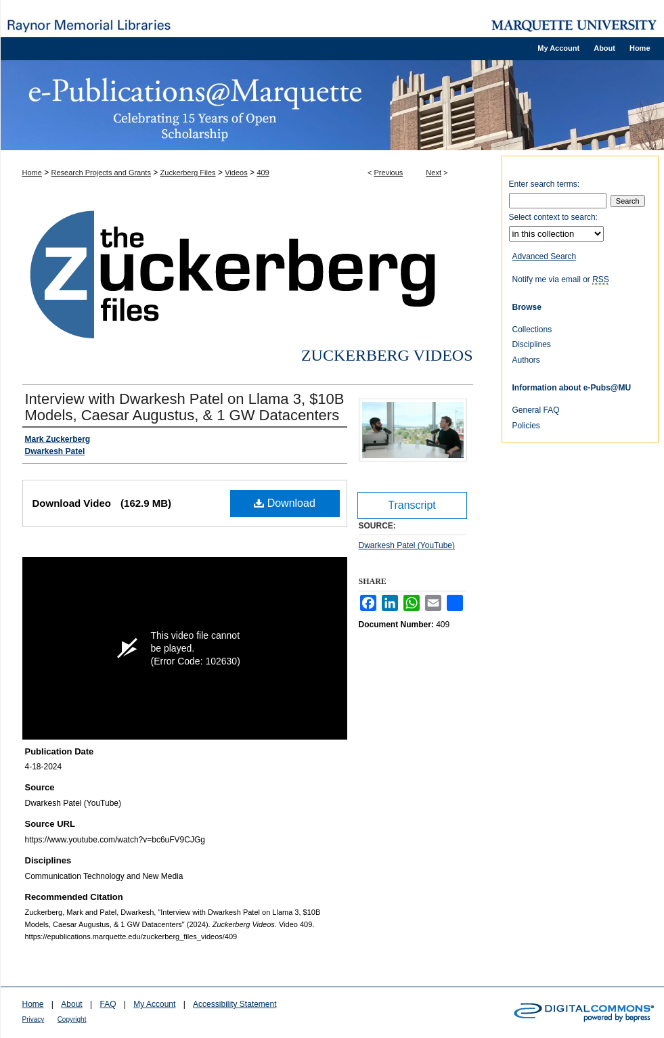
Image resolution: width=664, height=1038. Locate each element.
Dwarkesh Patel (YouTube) (407, 545)
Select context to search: (553, 217)
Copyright (72, 1019)
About (71, 1004)
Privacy (33, 1019)
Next (433, 172)
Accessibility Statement (234, 1004)
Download (284, 503)
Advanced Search (544, 256)
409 (263, 172)
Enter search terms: (544, 184)
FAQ (107, 1004)
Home (32, 172)
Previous (388, 172)
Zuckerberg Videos (387, 355)
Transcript (412, 505)
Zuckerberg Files (188, 172)
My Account (154, 1004)
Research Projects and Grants (101, 172)
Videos (236, 172)
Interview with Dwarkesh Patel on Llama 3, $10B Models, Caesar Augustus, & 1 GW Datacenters (185, 407)
